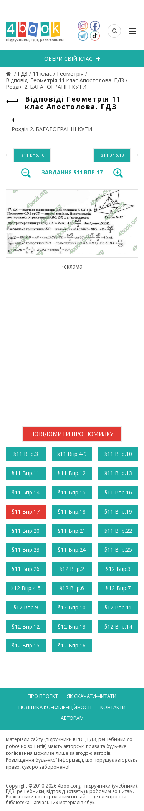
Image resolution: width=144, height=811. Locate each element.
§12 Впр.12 (26, 626)
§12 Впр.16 (72, 645)
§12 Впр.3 (118, 568)
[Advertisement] (72, 342)
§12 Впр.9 (25, 607)
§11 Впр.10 (118, 453)
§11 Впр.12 (72, 473)
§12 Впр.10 (72, 607)
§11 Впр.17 (26, 511)
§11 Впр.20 (26, 530)
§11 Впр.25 (118, 549)
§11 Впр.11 (26, 473)
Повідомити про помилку (72, 433)
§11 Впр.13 (118, 473)
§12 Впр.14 (118, 626)
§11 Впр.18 (72, 511)
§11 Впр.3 (25, 453)
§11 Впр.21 (72, 530)
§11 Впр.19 (118, 511)
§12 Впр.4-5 (26, 588)
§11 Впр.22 (118, 530)
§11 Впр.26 (26, 568)
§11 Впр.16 (118, 492)
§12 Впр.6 (72, 588)
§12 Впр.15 (26, 645)
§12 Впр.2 (72, 568)
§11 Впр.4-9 (72, 453)
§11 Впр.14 (26, 492)
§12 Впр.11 (118, 607)
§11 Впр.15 (72, 492)
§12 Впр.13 (72, 626)
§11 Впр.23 (26, 549)
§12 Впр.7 (118, 588)
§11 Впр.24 (72, 549)
